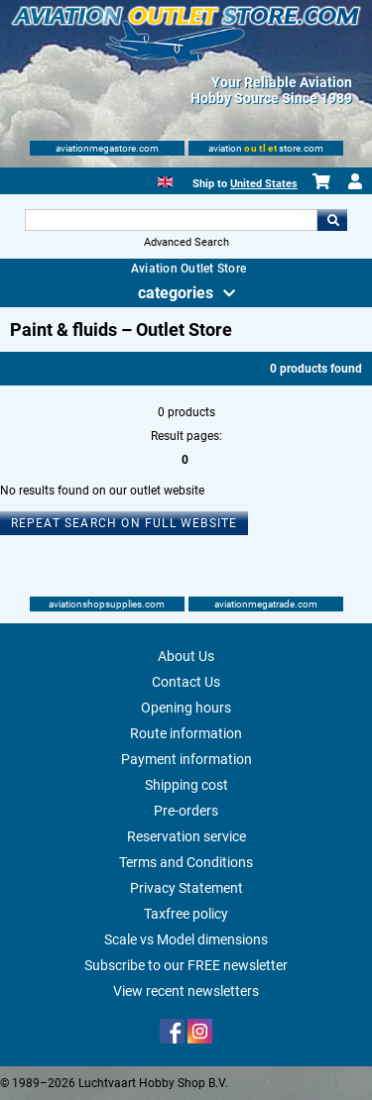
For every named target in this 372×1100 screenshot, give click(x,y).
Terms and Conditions (186, 862)
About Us (186, 656)
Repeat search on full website (124, 523)
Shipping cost (186, 785)
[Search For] (171, 220)
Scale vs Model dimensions (186, 939)
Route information (186, 733)
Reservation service (186, 836)
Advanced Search (186, 242)
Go (332, 220)
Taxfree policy (186, 914)
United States (264, 183)
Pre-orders (186, 811)
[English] (165, 179)
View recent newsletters (186, 991)
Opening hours (186, 707)
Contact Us (186, 682)
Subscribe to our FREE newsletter (186, 965)
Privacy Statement (186, 888)
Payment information (186, 759)
